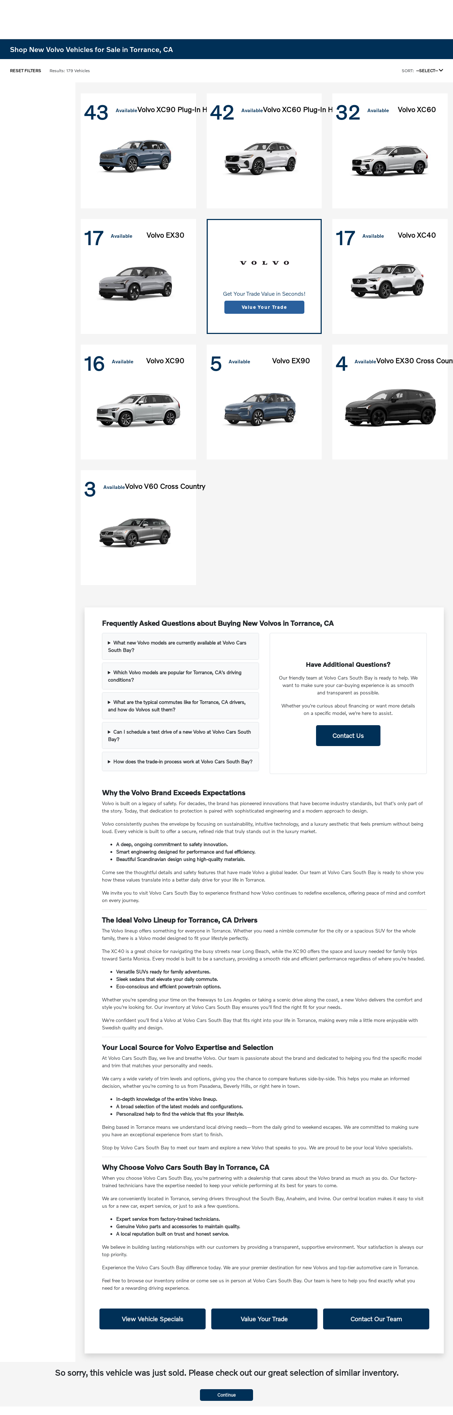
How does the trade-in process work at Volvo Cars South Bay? (183, 761)
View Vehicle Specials (152, 1319)
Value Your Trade (264, 307)
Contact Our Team (376, 1319)
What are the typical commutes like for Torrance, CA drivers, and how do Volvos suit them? (177, 705)
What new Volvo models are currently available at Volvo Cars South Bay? (177, 646)
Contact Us (348, 735)
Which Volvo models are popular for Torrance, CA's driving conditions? (174, 676)
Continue (226, 1395)
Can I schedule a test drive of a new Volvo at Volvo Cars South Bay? (179, 735)
